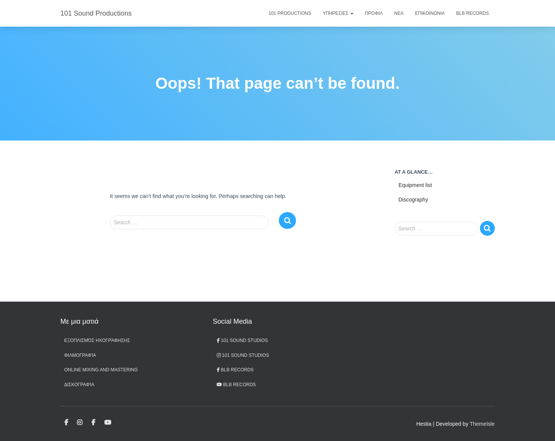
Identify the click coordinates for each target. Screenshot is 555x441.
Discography (413, 200)
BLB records (236, 384)
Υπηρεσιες (338, 13)
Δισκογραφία (79, 384)
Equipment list (415, 185)
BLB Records (472, 13)
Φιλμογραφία (80, 355)
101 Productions (290, 13)
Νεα (399, 13)
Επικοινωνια (430, 13)
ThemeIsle (482, 424)
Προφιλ (374, 13)
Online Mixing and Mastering (101, 369)
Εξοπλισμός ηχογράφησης (97, 340)
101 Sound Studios (242, 340)
